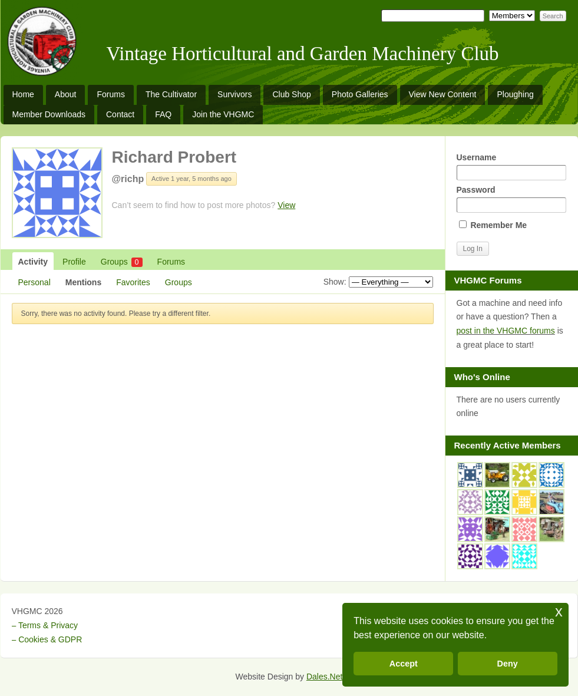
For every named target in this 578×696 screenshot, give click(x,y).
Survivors (234, 94)
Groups (122, 262)
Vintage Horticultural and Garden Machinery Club (303, 53)
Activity (33, 261)
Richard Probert (174, 157)
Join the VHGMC (223, 114)
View (286, 205)
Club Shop (291, 94)
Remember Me (493, 225)
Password (511, 199)
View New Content (443, 94)
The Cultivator (171, 94)
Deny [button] (507, 663)
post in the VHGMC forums (506, 330)
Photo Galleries (360, 94)
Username (511, 166)
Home (23, 94)
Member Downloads (49, 114)
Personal (34, 282)
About (66, 94)
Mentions (83, 282)
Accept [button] (403, 663)
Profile (74, 261)
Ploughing (515, 94)
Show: (334, 281)
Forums (110, 94)
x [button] (559, 611)
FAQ (163, 114)
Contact (120, 114)
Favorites (133, 282)
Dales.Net (324, 676)
